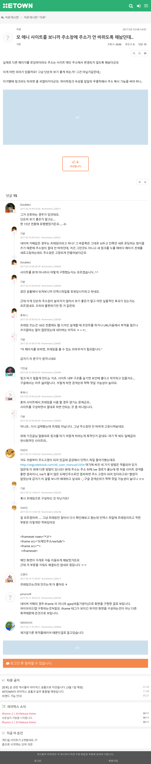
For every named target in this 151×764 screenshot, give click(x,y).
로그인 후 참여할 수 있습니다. (29, 663)
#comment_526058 (51, 319)
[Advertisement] (75, 117)
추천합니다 (75, 164)
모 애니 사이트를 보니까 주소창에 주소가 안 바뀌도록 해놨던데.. (75, 37)
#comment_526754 (51, 597)
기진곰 (24, 368)
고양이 (24, 574)
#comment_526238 (51, 511)
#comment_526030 (51, 266)
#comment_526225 (51, 454)
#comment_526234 (51, 492)
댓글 (11, 195)
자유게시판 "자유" (35, 17)
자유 (18, 29)
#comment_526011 (51, 208)
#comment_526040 (51, 372)
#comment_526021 (51, 237)
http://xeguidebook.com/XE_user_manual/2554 (52, 465)
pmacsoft (25, 594)
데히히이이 (26, 623)
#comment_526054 (51, 285)
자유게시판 (10, 17)
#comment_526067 (51, 343)
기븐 (18, 44)
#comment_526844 (51, 626)
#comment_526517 (51, 578)
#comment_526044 (51, 396)
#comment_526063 (51, 420)
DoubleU (25, 204)
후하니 (24, 315)
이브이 (24, 450)
